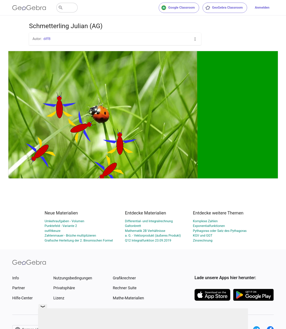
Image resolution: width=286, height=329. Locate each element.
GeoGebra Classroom (224, 7)
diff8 (47, 39)
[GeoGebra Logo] (29, 7)
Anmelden (262, 7)
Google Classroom (178, 7)
